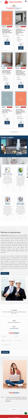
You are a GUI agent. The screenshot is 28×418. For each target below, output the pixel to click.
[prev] (2, 147)
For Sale (10, 26)
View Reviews (14, 409)
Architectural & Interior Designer (20, 204)
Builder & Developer (7, 174)
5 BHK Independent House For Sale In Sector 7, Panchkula (6, 71)
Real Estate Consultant (20, 175)
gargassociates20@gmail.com (14, 322)
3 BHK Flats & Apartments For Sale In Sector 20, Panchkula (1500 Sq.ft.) (20, 31)
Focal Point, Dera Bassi (14, 154)
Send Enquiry (7, 43)
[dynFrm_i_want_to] (21, 340)
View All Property (14, 132)
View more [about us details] (4, 273)
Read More (3, 402)
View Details (7, 40)
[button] (14, 328)
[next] (26, 147)
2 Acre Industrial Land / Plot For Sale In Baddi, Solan (7, 111)
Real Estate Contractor (7, 204)
